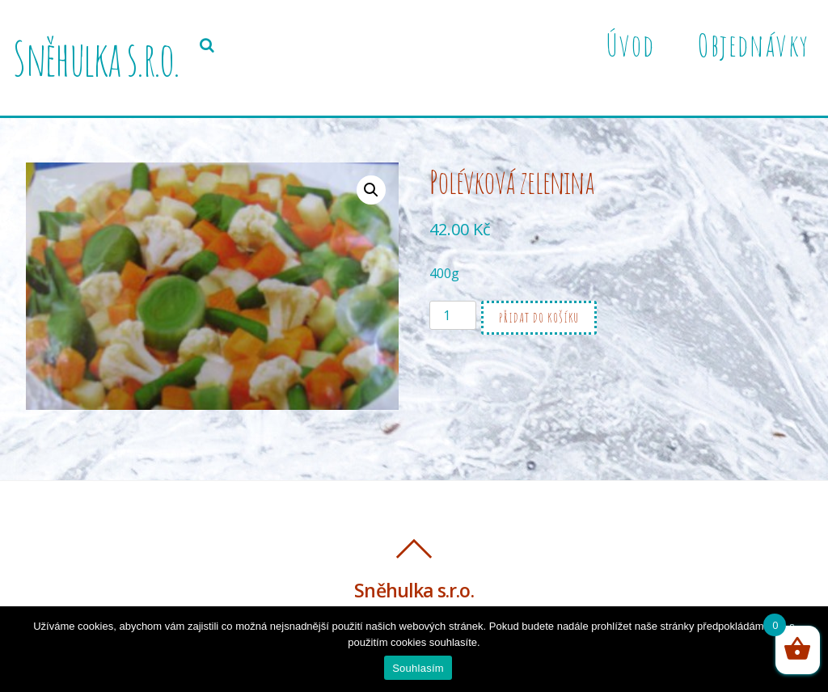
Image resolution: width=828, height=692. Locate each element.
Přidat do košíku (539, 318)
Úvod (630, 44)
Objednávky (753, 44)
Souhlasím (418, 668)
